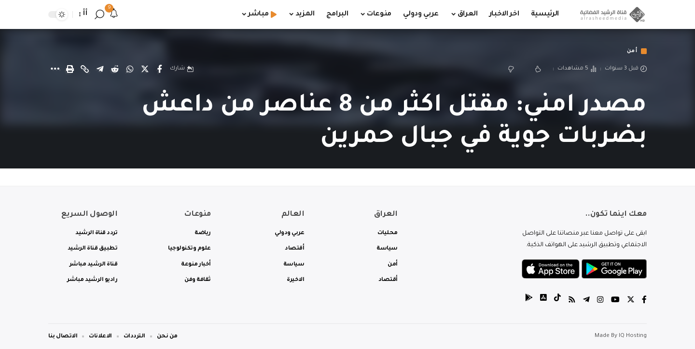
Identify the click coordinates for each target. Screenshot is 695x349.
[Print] (70, 69)
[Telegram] (586, 301)
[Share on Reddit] (115, 69)
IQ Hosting (633, 336)
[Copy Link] (85, 69)
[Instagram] (600, 301)
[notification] (114, 14)
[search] (99, 14)
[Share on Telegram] (100, 69)
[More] (55, 69)
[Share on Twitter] (145, 69)
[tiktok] (557, 301)
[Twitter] (631, 301)
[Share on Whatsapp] (130, 69)
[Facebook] (644, 301)
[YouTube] (615, 301)
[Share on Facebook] (160, 69)
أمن (631, 51)
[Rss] (572, 301)
